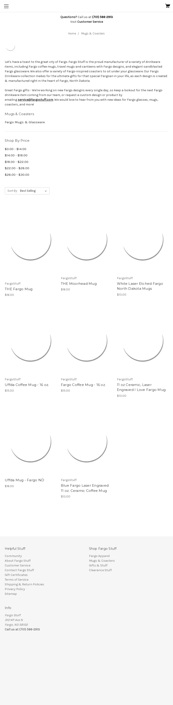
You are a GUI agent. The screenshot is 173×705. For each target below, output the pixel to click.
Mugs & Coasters (93, 33)
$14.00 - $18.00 (16, 155)
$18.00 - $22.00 (16, 162)
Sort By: (12, 190)
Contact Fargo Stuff (19, 570)
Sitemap (11, 594)
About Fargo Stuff (18, 561)
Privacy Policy (15, 589)
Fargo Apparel (99, 556)
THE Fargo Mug (18, 289)
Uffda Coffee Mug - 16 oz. (27, 385)
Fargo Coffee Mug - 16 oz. (83, 385)
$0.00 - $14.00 (15, 149)
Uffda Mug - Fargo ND (24, 480)
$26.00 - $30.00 (17, 175)
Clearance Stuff (100, 570)
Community (13, 556)
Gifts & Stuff (98, 565)
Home (72, 33)
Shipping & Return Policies (24, 584)
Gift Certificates (16, 575)
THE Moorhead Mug (79, 283)
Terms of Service (16, 580)
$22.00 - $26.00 (17, 168)
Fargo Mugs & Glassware (25, 122)
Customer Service (17, 565)
